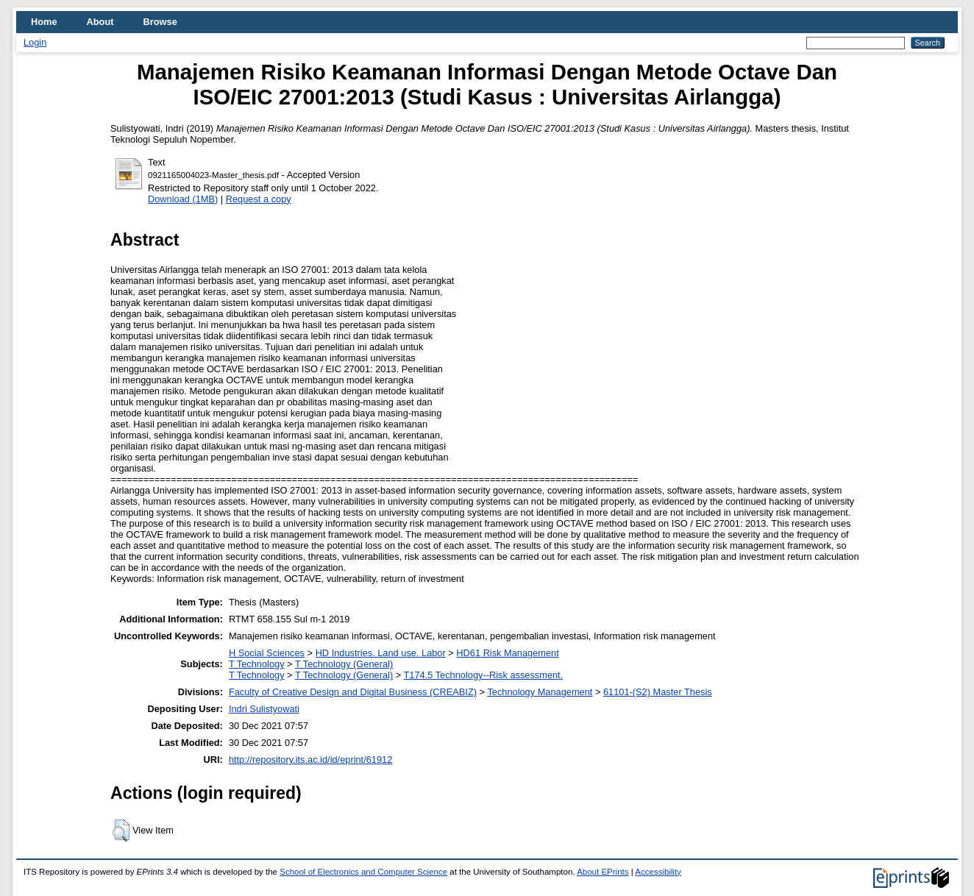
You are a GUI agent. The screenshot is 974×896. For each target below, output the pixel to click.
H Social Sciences (267, 652)
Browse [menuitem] (160, 21)
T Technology (257, 663)
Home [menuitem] (44, 21)
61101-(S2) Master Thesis (657, 691)
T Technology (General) (344, 663)
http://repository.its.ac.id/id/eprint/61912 (310, 759)
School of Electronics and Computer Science (363, 871)
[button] (121, 830)
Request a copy (258, 199)
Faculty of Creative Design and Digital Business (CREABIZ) (353, 691)
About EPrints (602, 871)
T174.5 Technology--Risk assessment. (484, 674)
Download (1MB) (183, 199)
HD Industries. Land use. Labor (381, 652)
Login (35, 42)
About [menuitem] (100, 21)
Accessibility (658, 871)
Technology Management (539, 691)
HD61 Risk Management (507, 652)
